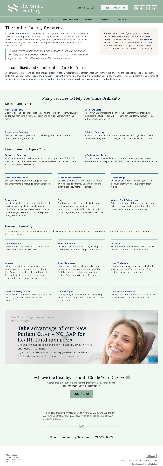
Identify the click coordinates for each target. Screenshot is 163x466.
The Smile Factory (17, 33)
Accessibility (144, 460)
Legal (129, 460)
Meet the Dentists (70, 20)
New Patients (105, 20)
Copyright (121, 460)
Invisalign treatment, (53, 75)
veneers (34, 75)
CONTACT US (81, 394)
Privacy (135, 460)
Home (38, 20)
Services (88, 20)
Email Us (151, 456)
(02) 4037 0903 (89, 7)
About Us (52, 20)
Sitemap (154, 460)
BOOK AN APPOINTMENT (115, 8)
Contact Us (122, 20)
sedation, (149, 39)
